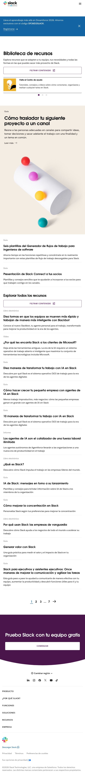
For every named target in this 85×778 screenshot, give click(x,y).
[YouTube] (51, 680)
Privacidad (7, 753)
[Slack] (10, 3)
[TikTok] (57, 680)
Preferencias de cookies (37, 753)
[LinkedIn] (28, 680)
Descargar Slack (10, 747)
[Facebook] (39, 680)
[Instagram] (34, 680)
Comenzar (42, 646)
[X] (45, 680)
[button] (39, 95)
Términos (19, 753)
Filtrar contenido (42, 70)
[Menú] (80, 4)
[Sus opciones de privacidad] (18, 760)
